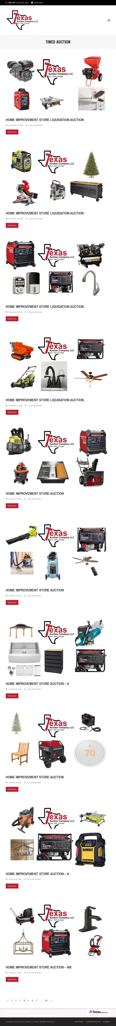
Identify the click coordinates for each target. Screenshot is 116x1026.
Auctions (79, 1021)
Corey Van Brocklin (36, 125)
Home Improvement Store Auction (35, 493)
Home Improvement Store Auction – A (37, 683)
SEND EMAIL (38, 2)
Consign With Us (93, 1021)
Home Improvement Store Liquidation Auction (45, 119)
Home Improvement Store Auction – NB (38, 967)
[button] (109, 20)
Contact (106, 1021)
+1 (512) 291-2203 (18, 2)
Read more (12, 132)
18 (47, 1000)
